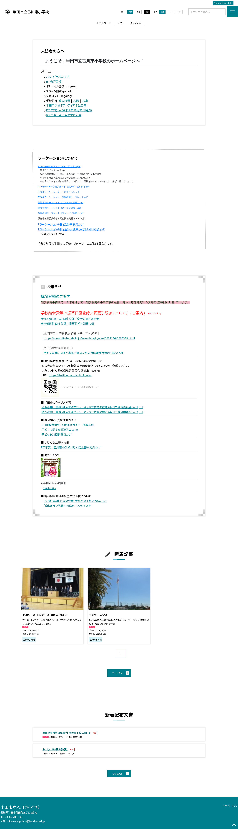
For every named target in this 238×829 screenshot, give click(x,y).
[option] (52, 606)
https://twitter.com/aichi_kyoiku (70, 375)
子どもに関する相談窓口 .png (60, 429)
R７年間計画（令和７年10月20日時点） (69, 110)
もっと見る (117, 673)
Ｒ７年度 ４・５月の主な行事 (63, 115)
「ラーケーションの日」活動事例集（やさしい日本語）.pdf (71, 229)
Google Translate (223, 3)
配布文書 (136, 23)
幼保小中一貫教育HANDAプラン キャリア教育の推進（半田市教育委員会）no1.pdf (92, 407)
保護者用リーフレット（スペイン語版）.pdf (59, 207)
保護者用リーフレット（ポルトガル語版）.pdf (60, 202)
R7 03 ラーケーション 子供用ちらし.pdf (58, 192)
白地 (138, 12)
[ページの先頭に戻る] (234, 825)
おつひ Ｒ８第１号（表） (55, 749)
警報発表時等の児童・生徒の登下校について (67, 733)
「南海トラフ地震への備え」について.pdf (67, 506)
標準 (162, 12)
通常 (130, 12)
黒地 (147, 12)
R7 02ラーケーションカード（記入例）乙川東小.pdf (63, 186)
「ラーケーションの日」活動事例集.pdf (60, 224)
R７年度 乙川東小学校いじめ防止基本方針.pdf (70, 447)
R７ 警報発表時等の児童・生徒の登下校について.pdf (75, 501)
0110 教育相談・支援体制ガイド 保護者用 (68, 425)
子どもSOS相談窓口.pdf (56, 434)
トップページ (104, 23)
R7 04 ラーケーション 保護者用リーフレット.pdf (63, 197)
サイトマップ (231, 806)
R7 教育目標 (53, 81)
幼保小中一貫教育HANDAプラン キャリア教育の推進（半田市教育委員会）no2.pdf (92, 412)
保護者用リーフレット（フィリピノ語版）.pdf (60, 213)
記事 (121, 23)
